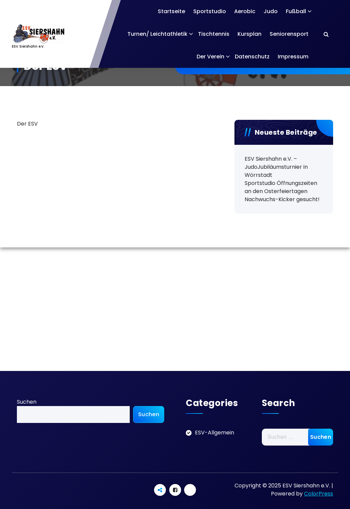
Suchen (26, 402)
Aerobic (244, 11)
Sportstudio (209, 11)
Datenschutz (252, 56)
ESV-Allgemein (214, 432)
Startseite (171, 11)
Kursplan (249, 34)
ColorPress (318, 494)
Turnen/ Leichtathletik (157, 34)
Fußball (296, 11)
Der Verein (210, 56)
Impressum (293, 56)
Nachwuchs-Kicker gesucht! (282, 199)
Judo (271, 11)
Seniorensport (289, 34)
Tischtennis (213, 34)
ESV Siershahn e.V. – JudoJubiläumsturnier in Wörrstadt (276, 167)
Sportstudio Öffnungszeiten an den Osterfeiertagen (281, 187)
